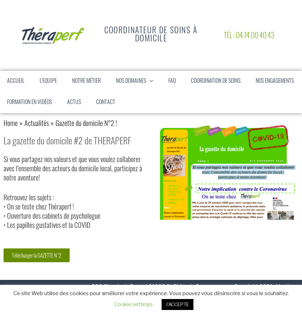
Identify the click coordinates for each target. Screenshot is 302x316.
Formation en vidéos (29, 102)
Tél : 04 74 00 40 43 (249, 35)
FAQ (172, 81)
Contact (105, 102)
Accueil (15, 81)
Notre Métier (86, 81)
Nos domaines (138, 81)
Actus (74, 102)
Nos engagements (275, 81)
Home (11, 124)
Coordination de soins (215, 81)
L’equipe (48, 81)
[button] (153, 81)
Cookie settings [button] (133, 304)
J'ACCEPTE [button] (177, 304)
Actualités (36, 124)
